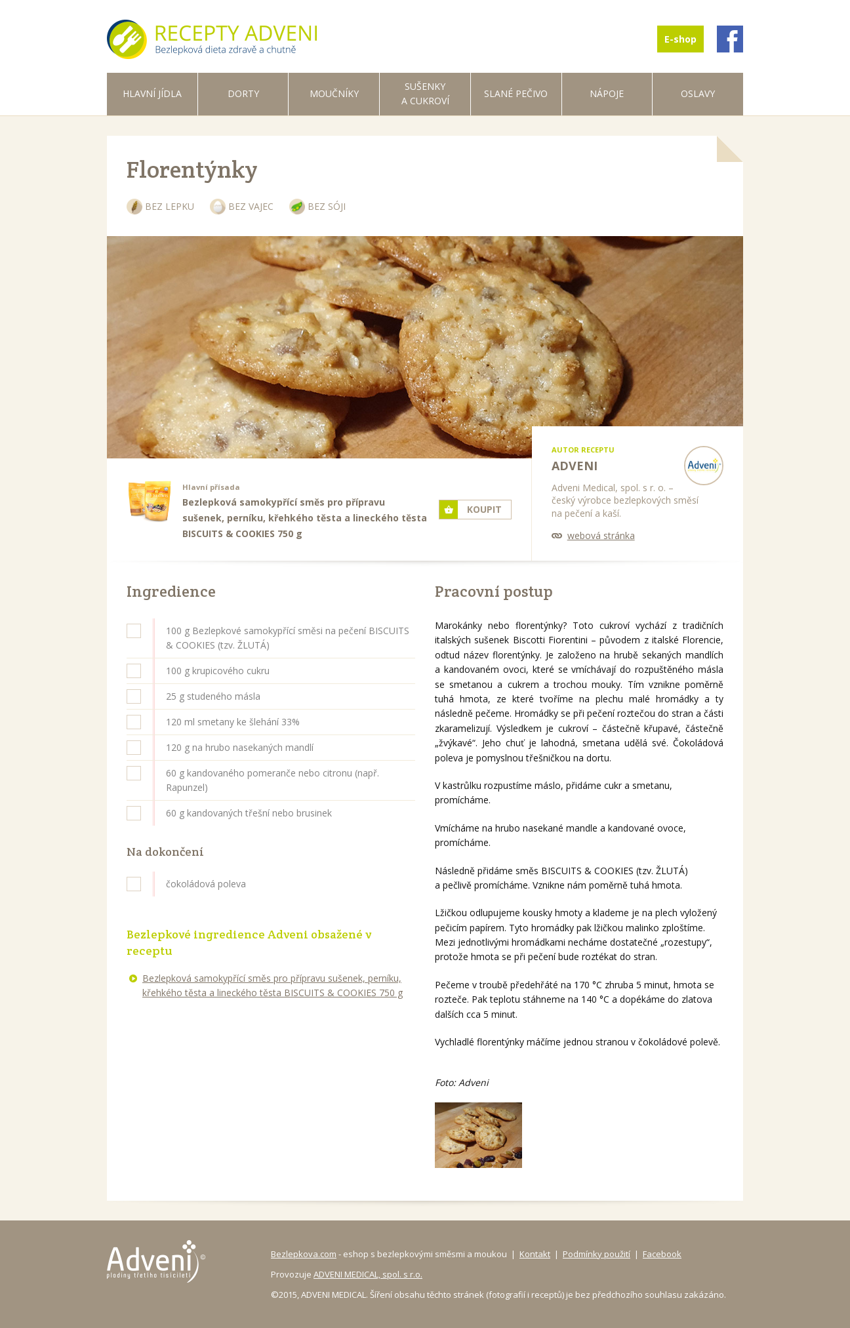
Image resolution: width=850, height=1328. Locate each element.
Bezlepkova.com (303, 1254)
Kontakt (534, 1254)
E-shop (680, 39)
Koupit (484, 509)
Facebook (662, 1254)
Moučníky (334, 93)
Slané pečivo (516, 93)
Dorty (243, 93)
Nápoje (607, 93)
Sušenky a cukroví (425, 93)
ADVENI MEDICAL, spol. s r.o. (368, 1274)
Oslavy (698, 93)
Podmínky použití (596, 1254)
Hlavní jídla (152, 93)
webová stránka (601, 535)
